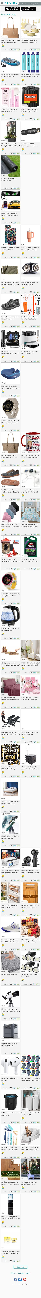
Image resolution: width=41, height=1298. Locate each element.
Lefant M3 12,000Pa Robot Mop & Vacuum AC (29, 353)
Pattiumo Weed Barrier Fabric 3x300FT (9, 179)
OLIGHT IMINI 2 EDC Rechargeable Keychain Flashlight (29, 146)
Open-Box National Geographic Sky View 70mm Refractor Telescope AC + (10, 1011)
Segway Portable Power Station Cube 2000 (9, 1045)
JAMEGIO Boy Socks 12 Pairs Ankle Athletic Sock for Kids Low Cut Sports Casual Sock (30, 1080)
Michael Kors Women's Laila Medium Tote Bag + (10, 41)
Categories (34, 4)
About (13, 1273)
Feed (28, 1273)
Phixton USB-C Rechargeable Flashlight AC (10, 353)
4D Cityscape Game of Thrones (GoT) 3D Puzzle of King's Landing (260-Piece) (10, 665)
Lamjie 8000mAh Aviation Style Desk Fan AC (29, 283)
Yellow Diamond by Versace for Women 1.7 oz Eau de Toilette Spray (10, 1253)
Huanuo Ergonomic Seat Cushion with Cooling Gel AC (10, 387)
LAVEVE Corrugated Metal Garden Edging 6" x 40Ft (29, 110)
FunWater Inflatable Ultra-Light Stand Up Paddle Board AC (29, 319)
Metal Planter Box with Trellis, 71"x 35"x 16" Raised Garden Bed (10, 146)
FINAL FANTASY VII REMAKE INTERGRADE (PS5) (10, 837)
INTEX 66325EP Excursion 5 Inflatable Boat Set (10, 76)
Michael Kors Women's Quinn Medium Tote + (9, 456)
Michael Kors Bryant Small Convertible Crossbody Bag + (10, 284)
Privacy (21, 1273)
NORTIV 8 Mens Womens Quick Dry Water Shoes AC (10, 491)
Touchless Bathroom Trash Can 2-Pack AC (30, 1114)
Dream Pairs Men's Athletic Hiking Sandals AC (10, 318)
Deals (24, 4)
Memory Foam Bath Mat (9, 974)
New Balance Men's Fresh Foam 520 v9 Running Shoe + (10, 942)
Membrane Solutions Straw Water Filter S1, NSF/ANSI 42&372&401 (30, 77)
